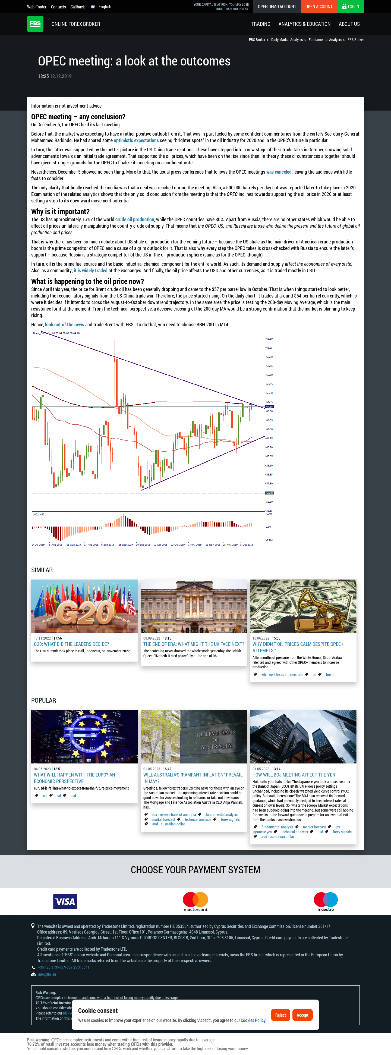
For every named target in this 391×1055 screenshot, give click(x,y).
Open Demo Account (277, 6)
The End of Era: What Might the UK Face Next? (193, 644)
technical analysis (198, 819)
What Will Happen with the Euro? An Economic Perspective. (74, 777)
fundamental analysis (222, 814)
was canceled (279, 171)
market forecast (163, 819)
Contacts (58, 7)
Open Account (319, 6)
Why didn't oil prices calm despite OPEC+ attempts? (298, 647)
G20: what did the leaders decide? (71, 644)
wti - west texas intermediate (282, 674)
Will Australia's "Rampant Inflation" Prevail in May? (192, 777)
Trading (260, 23)
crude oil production (134, 219)
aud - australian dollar (168, 824)
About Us (349, 23)
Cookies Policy (253, 1022)
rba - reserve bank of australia (174, 814)
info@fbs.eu (47, 974)
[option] (65, 901)
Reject (280, 1016)
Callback (78, 7)
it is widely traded (91, 270)
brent (330, 674)
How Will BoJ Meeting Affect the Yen (294, 774)
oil (314, 674)
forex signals (230, 819)
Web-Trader (36, 7)
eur (45, 795)
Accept (302, 1016)
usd (73, 795)
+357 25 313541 (77, 967)
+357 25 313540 (50, 967)
